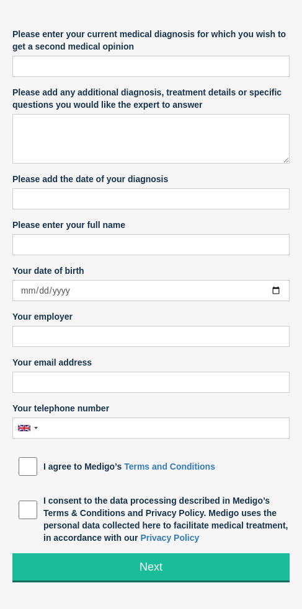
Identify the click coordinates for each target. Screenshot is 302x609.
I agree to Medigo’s (129, 466)
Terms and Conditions (169, 466)
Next (151, 567)
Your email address (52, 362)
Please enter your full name (68, 225)
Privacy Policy (169, 538)
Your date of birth (48, 271)
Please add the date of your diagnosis (90, 179)
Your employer (42, 317)
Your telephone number (60, 408)
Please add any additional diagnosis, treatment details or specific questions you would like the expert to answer (147, 98)
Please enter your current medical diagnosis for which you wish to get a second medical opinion (149, 40)
